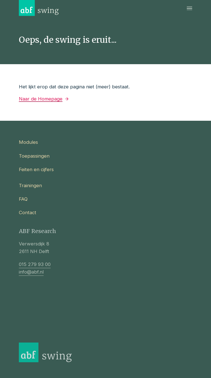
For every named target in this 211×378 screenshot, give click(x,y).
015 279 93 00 (35, 267)
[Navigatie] (189, 8)
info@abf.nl (31, 275)
